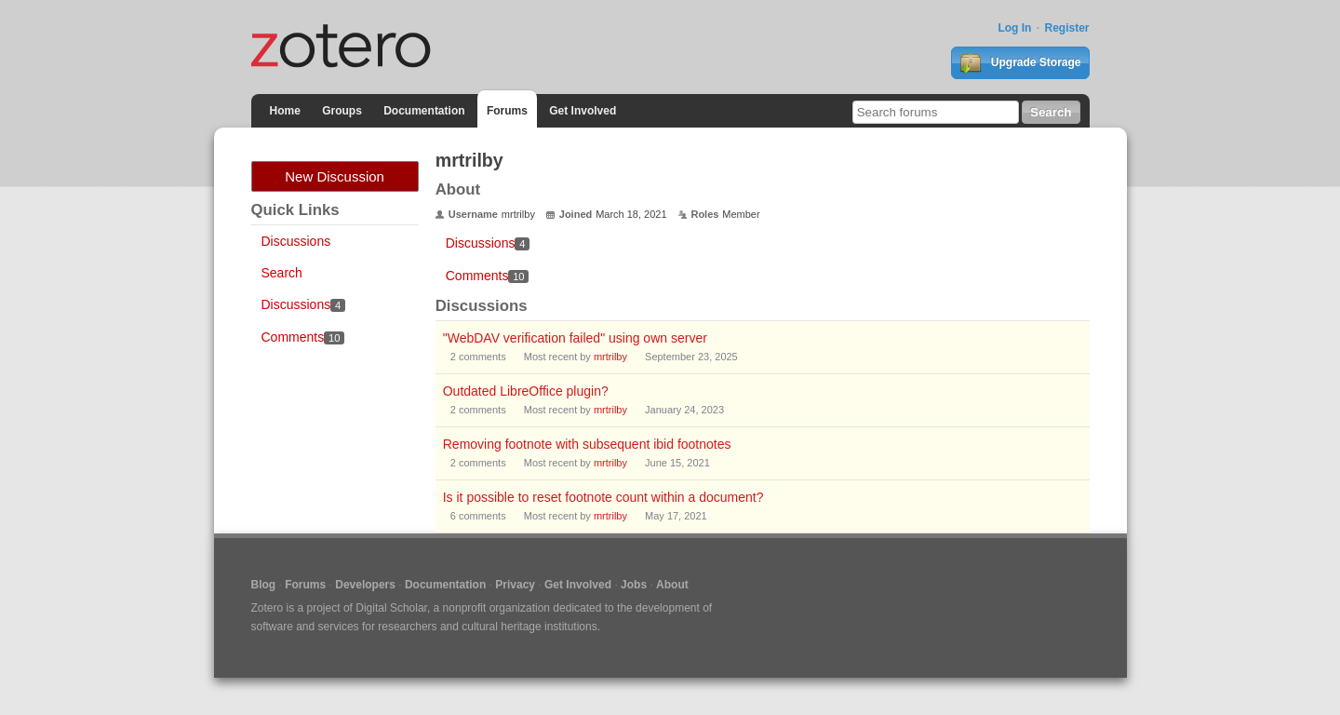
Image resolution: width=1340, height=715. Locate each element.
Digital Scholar (391, 607)
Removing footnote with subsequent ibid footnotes (587, 444)
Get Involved (582, 110)
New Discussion (334, 176)
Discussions (296, 241)
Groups (342, 110)
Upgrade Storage (1019, 63)
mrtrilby (610, 356)
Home (285, 110)
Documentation (423, 110)
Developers (365, 584)
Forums (507, 110)
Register (1066, 27)
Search (281, 272)
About (672, 584)
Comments (303, 337)
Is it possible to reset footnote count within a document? (603, 497)
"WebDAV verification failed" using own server (575, 338)
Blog (263, 584)
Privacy (515, 584)
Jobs (634, 584)
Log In (1014, 27)
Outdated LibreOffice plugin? (526, 391)
